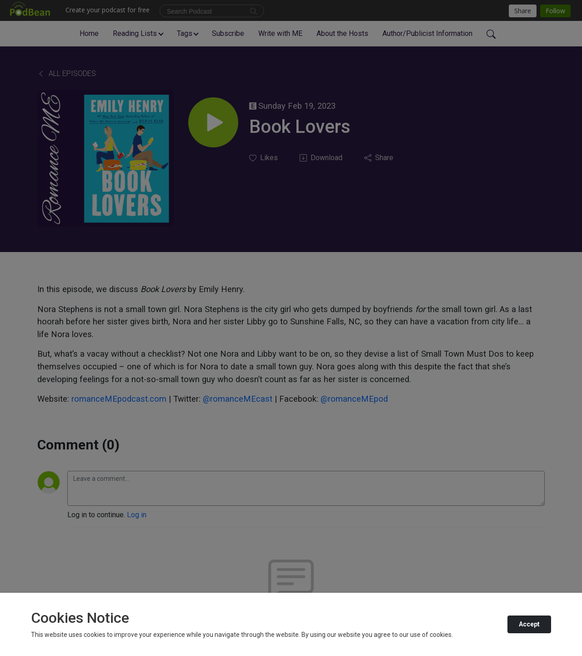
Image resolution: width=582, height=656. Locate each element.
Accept (529, 624)
